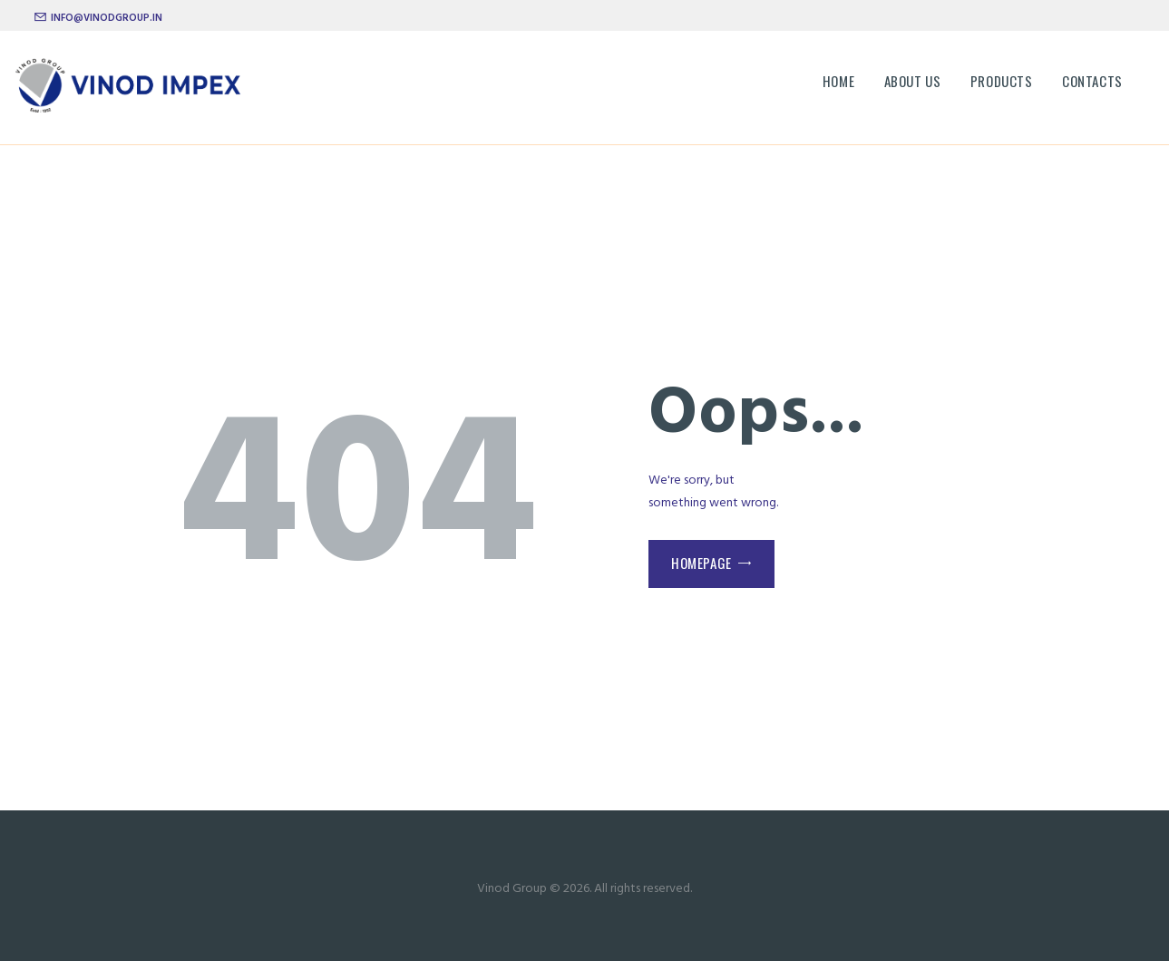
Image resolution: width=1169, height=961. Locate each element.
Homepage (701, 563)
